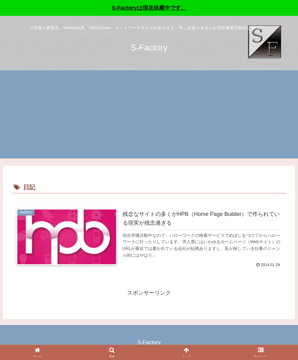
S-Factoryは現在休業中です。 (149, 8)
